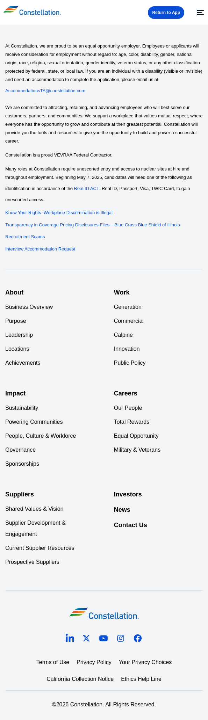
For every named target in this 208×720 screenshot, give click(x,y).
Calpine (123, 335)
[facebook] (138, 639)
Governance (20, 450)
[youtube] (103, 639)
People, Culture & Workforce (40, 436)
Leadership (19, 335)
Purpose (15, 321)
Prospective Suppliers (32, 562)
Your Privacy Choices (145, 662)
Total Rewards (131, 422)
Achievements (23, 363)
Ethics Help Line (141, 679)
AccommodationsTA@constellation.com (45, 90)
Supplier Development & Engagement (35, 528)
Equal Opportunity (136, 436)
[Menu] (199, 12)
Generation (128, 307)
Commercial (129, 321)
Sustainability (21, 408)
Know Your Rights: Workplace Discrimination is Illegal (59, 212)
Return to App (166, 12)
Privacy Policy (94, 662)
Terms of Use (52, 662)
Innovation (127, 349)
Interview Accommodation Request (40, 249)
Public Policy (130, 363)
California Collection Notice (80, 679)
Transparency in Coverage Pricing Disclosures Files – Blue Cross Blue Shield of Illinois (92, 224)
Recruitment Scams (25, 236)
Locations (17, 349)
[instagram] (120, 639)
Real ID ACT (86, 188)
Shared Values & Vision (34, 509)
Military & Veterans (137, 450)
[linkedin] (70, 640)
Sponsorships (22, 464)
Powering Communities (34, 422)
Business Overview (29, 307)
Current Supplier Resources (39, 548)
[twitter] (86, 639)
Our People (128, 408)
